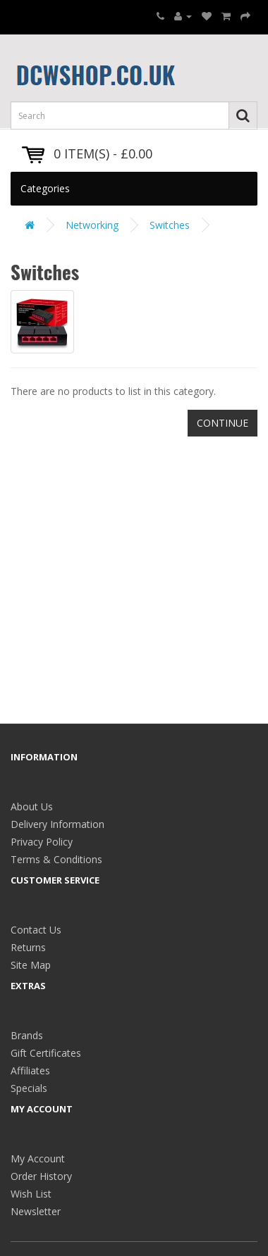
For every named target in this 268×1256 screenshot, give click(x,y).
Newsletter (36, 1211)
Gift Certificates (46, 1053)
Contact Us (36, 929)
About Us (32, 806)
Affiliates (30, 1070)
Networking (92, 225)
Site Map (31, 965)
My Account (38, 1158)
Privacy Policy (42, 841)
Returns (28, 947)
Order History (41, 1176)
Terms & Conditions (56, 859)
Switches (170, 225)
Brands (27, 1035)
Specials (29, 1088)
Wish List (31, 1193)
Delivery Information (57, 824)
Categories (45, 188)
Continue (222, 422)
